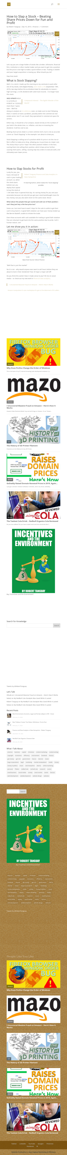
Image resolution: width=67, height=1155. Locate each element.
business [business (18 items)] (17, 752)
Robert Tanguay (14, 27)
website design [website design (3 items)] (37, 776)
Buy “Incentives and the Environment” (20, 594)
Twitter (14, 1144)
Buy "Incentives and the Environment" (28, 865)
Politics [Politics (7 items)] (17, 769)
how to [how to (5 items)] (34, 759)
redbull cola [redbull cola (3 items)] (24, 769)
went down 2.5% (40, 87)
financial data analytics (42, 278)
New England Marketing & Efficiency (42, 1152)
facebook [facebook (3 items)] (44, 755)
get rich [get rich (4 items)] (18, 759)
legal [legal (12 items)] (22, 762)
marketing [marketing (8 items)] (29, 762)
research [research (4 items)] (42, 769)
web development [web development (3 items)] (13, 776)
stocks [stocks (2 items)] (46, 772)
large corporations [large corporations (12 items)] (13, 762)
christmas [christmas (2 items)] (31, 752)
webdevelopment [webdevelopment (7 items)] (25, 776)
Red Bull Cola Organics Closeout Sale (24, 738)
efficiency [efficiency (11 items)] (27, 755)
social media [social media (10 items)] (22, 772)
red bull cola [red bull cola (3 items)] (34, 769)
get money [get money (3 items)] (11, 759)
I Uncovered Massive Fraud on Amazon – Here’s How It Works (31, 285)
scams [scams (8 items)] (49, 769)
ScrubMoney (26, 111)
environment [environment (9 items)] (35, 755)
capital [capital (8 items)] (24, 752)
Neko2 (9, 698)
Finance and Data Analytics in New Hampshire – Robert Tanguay (32, 730)
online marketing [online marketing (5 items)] (48, 766)
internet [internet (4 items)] (40, 759)
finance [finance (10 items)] (51, 755)
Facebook (30, 1146)
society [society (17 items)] (30, 772)
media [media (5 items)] (50, 762)
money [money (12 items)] (57, 762)
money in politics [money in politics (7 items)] (13, 766)
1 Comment (44, 27)
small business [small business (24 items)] (12, 772)
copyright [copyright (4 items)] (10, 755)
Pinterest (50, 1144)
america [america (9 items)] (10, 752)
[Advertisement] (33, 169)
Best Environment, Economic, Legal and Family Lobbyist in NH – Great (33, 714)
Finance (35, 27)
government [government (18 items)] (26, 759)
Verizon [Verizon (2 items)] (52, 772)
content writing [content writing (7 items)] (53, 752)
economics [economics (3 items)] (18, 755)
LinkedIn (22, 1144)
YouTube (32, 1144)
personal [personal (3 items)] (10, 769)
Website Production (18, 1152)
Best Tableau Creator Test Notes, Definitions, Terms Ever (30, 722)
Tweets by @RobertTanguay (17, 686)
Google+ (41, 1144)
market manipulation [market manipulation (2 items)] (40, 762)
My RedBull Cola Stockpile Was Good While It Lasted (32, 698)
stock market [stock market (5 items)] (38, 772)
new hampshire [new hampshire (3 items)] (30, 766)
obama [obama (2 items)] (39, 766)
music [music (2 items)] (21, 766)
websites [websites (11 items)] (46, 776)
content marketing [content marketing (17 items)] (41, 752)
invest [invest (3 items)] (47, 759)
